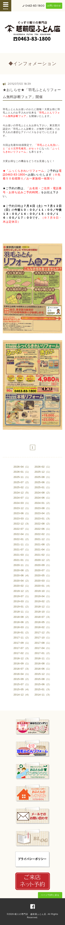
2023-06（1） (22, 513)
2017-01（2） (43, 653)
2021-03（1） (22, 554)
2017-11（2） (22, 637)
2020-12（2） (43, 560)
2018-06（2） (22, 622)
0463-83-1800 (35, 5)
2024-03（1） (22, 503)
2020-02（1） (22, 585)
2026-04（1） (22, 466)
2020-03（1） (43, 580)
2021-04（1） (43, 549)
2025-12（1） (43, 471)
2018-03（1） (22, 627)
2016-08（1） (43, 663)
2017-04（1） (43, 648)
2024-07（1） (22, 497)
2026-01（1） (22, 471)
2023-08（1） (43, 508)
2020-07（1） (43, 570)
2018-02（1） (43, 627)
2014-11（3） (43, 694)
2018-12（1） (43, 606)
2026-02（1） (43, 466)
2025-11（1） (22, 477)
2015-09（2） (22, 679)
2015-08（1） (43, 679)
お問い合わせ (54, 5)
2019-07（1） (22, 596)
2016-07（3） (22, 668)
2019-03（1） (22, 601)
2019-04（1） (43, 596)
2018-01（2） (22, 632)
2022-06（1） (43, 528)
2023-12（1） (22, 508)
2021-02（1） (43, 554)
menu (6, 5)
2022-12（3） (22, 523)
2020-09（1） (43, 565)
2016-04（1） (22, 674)
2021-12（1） (43, 539)
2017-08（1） (43, 642)
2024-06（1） (43, 497)
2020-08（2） (22, 570)
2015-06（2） (43, 684)
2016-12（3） (22, 658)
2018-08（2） (22, 616)
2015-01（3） (43, 689)
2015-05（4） (22, 689)
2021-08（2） (43, 544)
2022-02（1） (43, 534)
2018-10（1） (43, 611)
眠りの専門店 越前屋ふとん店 (30, 914)
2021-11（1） (22, 544)
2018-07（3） (43, 616)
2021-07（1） (22, 549)
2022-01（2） (22, 539)
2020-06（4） (22, 575)
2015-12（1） (43, 674)
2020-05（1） (43, 575)
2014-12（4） (22, 694)
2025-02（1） (22, 487)
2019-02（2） (43, 601)
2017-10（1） (43, 637)
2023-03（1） (22, 518)
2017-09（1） (22, 642)
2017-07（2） (22, 648)
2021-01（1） (22, 560)
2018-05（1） (43, 622)
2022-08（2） (43, 523)
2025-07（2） (22, 482)
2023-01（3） (43, 518)
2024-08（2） (43, 492)
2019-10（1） (43, 591)
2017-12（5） (43, 632)
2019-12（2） (22, 591)
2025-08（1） (43, 477)
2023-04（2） (43, 513)
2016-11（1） (43, 658)
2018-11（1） (22, 611)
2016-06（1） (43, 668)
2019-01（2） (22, 606)
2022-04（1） (22, 534)
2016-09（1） (22, 663)
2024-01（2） (43, 503)
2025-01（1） (43, 487)
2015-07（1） (22, 684)
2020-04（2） (22, 580)
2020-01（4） (43, 585)
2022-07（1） (22, 528)
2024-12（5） (22, 492)
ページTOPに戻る (50, 895)
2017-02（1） (22, 653)
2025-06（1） (43, 482)
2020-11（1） (22, 565)
